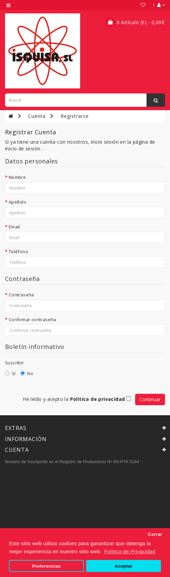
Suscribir (14, 363)
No (26, 373)
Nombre (17, 177)
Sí (10, 373)
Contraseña (21, 295)
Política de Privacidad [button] (129, 551)
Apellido (17, 202)
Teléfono (18, 251)
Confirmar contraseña (32, 319)
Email (14, 227)
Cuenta (37, 116)
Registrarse (75, 116)
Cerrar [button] (155, 534)
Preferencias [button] (46, 566)
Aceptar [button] (123, 566)
